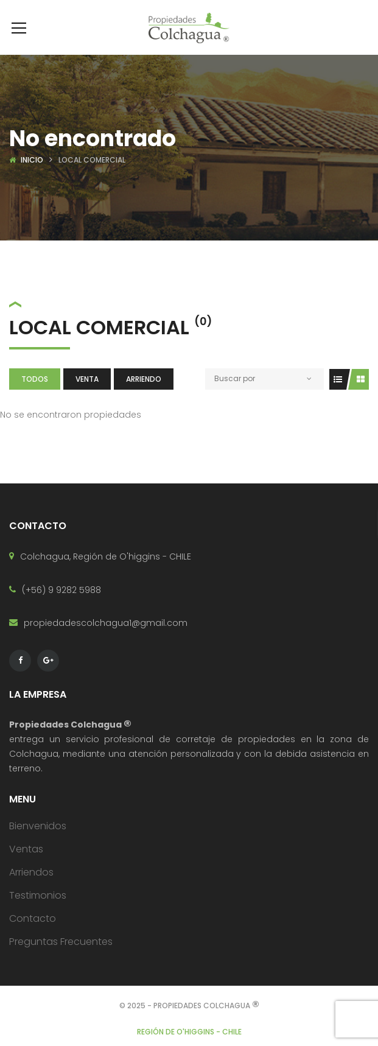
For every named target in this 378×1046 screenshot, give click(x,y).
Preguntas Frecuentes (61, 942)
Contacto (32, 918)
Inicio (32, 160)
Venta (87, 379)
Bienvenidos (37, 826)
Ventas (26, 849)
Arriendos (31, 872)
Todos (34, 379)
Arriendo (143, 379)
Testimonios (37, 895)
